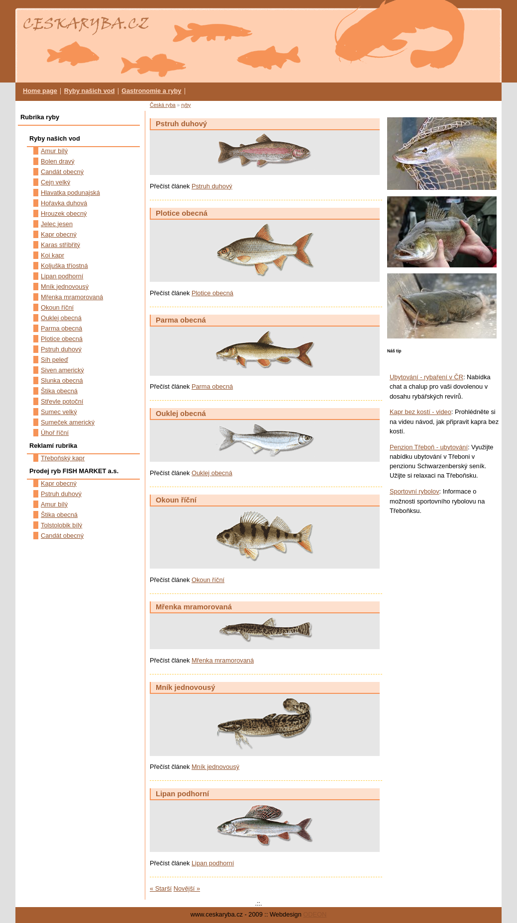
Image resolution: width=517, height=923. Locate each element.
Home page (40, 90)
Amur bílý (54, 151)
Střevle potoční (62, 401)
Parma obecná (181, 320)
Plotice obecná (181, 213)
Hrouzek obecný (64, 213)
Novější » (187, 888)
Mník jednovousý (185, 687)
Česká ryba (163, 105)
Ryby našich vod (89, 90)
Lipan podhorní (182, 794)
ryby (186, 105)
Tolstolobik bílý (61, 525)
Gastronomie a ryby (151, 90)
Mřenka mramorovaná (194, 607)
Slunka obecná (62, 380)
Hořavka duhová (64, 203)
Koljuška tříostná (64, 265)
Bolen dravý (58, 161)
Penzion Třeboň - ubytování (429, 447)
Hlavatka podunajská (70, 192)
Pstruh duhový (181, 124)
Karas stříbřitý (60, 245)
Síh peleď (54, 359)
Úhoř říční (55, 432)
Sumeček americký (68, 422)
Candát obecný (62, 171)
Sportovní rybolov (414, 491)
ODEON (314, 914)
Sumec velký (59, 412)
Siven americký (62, 370)
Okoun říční (176, 500)
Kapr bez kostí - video (420, 412)
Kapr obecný (59, 234)
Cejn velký (55, 182)
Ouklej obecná (181, 414)
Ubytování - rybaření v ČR (426, 377)
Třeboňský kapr (63, 458)
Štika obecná (59, 391)
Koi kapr (52, 255)
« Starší (161, 888)
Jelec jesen (57, 224)
